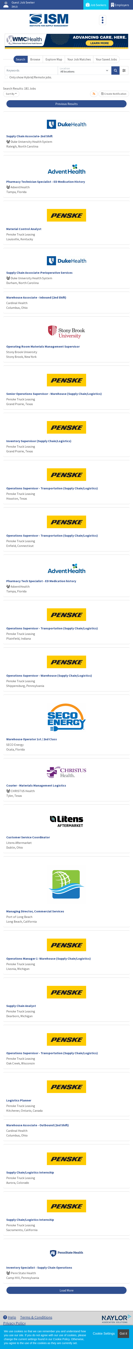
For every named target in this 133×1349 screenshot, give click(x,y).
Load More (67, 1290)
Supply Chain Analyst (21, 1006)
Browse (35, 59)
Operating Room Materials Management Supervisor (43, 346)
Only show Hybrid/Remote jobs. (30, 77)
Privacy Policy (14, 1323)
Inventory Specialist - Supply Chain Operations (39, 1267)
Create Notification (113, 94)
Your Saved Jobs (106, 59)
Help (9, 1317)
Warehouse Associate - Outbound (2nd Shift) (37, 1125)
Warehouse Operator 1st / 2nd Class (31, 739)
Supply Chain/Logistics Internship (30, 1172)
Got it (123, 1333)
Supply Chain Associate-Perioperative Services (39, 273)
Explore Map (54, 59)
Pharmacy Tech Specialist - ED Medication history (41, 581)
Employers (120, 4)
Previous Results (66, 104)
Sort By (10, 94)
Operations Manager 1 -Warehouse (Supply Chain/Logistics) (48, 958)
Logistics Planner (18, 1100)
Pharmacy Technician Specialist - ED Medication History (45, 182)
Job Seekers (96, 4)
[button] (124, 70)
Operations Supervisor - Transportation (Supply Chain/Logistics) (52, 488)
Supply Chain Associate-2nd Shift (29, 136)
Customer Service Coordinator (28, 837)
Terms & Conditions (36, 1317)
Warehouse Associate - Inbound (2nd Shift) (36, 297)
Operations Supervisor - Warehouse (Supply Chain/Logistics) (49, 675)
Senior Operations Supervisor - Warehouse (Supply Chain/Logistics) (54, 394)
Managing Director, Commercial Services (35, 911)
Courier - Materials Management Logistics (36, 785)
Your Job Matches (79, 59)
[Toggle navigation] (102, 20)
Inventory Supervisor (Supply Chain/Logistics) (38, 441)
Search (20, 59)
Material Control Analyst (23, 229)
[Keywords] (31, 70)
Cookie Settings (104, 1333)
